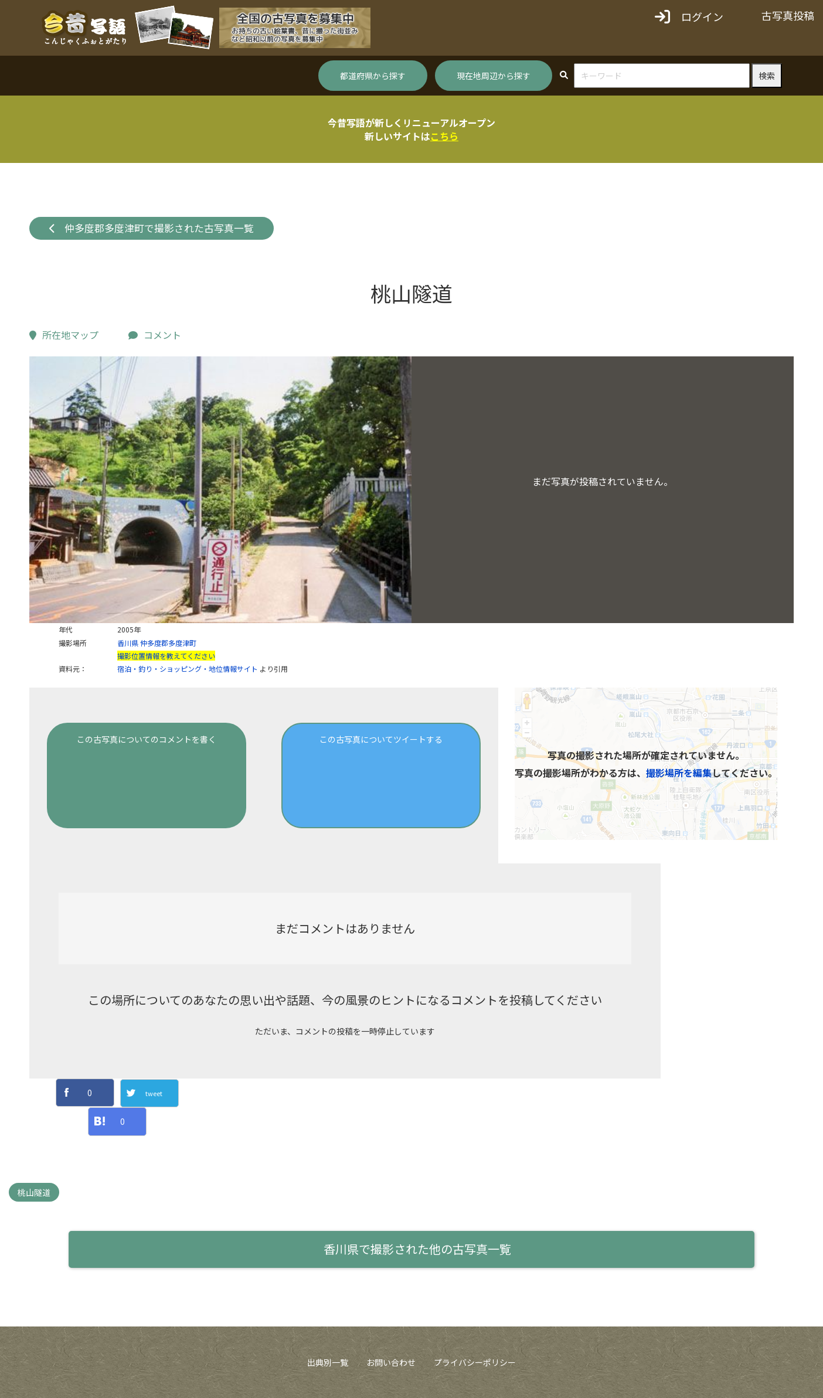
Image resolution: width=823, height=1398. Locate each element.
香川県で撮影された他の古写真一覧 (417, 1248)
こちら (444, 136)
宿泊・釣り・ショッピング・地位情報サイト (187, 669)
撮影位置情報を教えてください (166, 656)
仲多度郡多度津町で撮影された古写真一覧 (151, 228)
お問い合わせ (391, 1362)
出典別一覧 (327, 1362)
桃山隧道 (34, 1192)
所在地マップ (63, 335)
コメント (154, 335)
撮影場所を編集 (679, 773)
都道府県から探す (373, 75)
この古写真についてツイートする (381, 739)
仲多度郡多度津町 (168, 643)
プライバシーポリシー (475, 1362)
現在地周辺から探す (493, 75)
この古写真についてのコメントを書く (146, 739)
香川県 (127, 643)
